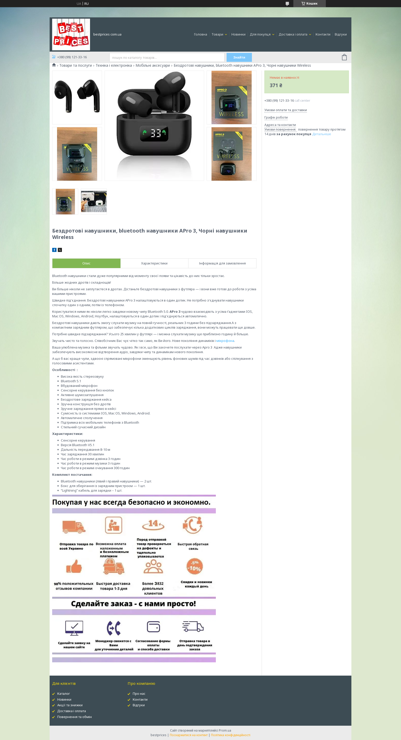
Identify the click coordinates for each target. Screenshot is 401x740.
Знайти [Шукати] (239, 57)
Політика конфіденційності (230, 735)
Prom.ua (225, 730)
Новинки (238, 34)
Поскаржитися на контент (189, 735)
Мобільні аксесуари (153, 65)
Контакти (323, 34)
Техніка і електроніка (114, 65)
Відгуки (341, 34)
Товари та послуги (75, 65)
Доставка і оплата (293, 34)
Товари (217, 34)
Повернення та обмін (74, 716)
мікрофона (225, 340)
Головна (200, 34)
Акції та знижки (70, 705)
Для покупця (260, 34)
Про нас (139, 693)
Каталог (63, 693)
